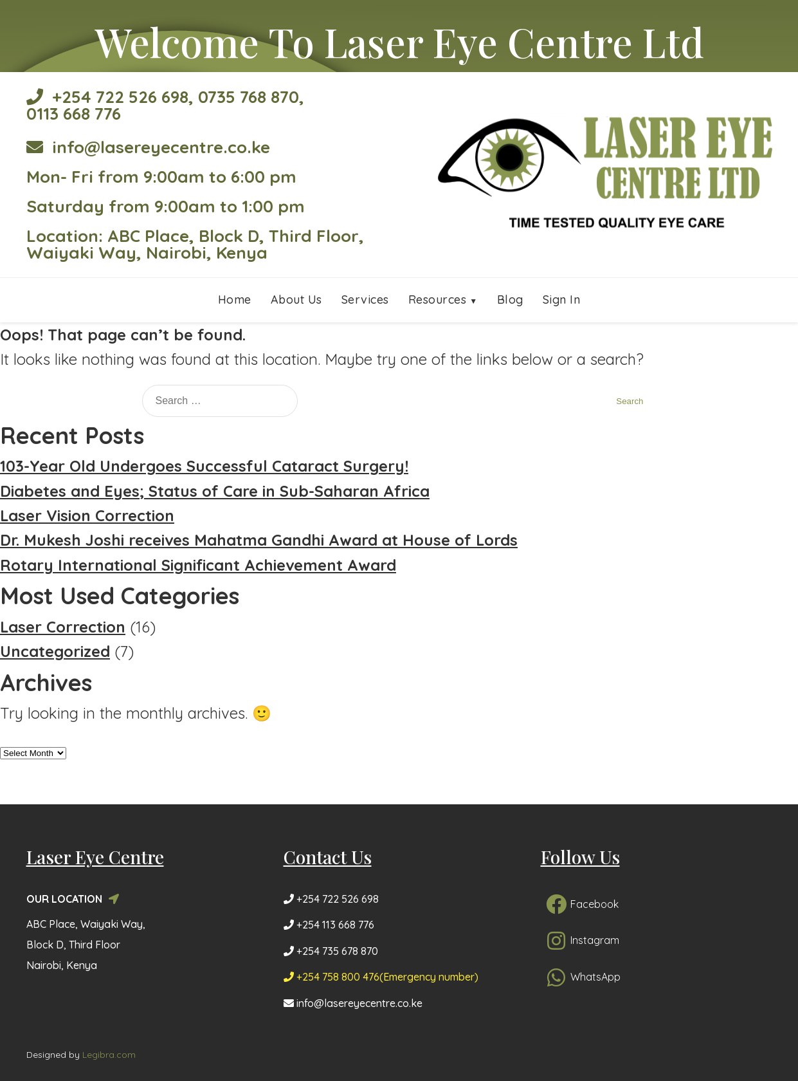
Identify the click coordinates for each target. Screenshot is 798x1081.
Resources (437, 299)
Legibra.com (109, 1054)
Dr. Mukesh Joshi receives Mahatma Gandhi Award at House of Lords (259, 540)
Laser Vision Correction (87, 515)
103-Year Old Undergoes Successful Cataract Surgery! (204, 466)
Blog (510, 299)
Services (365, 299)
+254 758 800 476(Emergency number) (381, 976)
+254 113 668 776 (329, 924)
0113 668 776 (73, 113)
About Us (296, 299)
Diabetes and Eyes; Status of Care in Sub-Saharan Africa (215, 491)
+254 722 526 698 (107, 96)
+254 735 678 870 (331, 951)
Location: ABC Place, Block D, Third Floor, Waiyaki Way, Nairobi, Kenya (195, 244)
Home (234, 299)
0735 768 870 (248, 96)
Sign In (562, 299)
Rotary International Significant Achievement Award (198, 565)
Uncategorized (55, 651)
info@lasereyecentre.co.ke (148, 147)
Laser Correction (62, 626)
